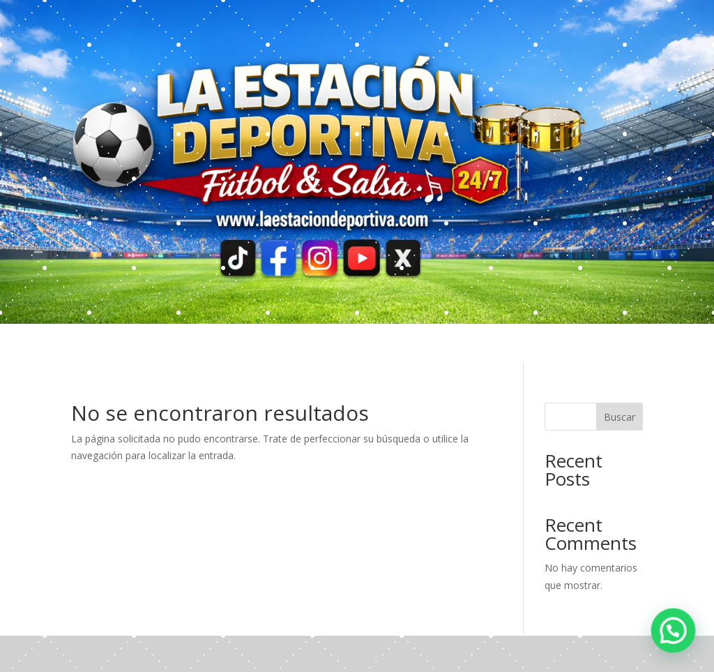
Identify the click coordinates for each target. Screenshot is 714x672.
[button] (679, 646)
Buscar (619, 417)
